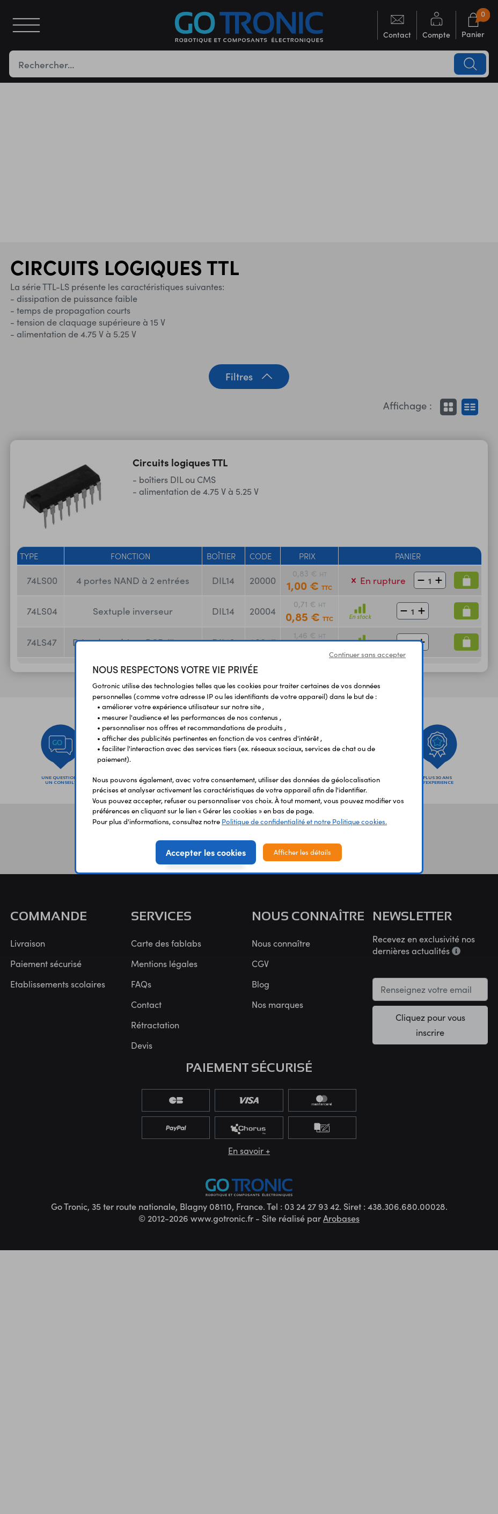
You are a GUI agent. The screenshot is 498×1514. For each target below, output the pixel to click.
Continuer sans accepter (367, 654)
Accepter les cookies (206, 852)
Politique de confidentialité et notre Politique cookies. (304, 821)
